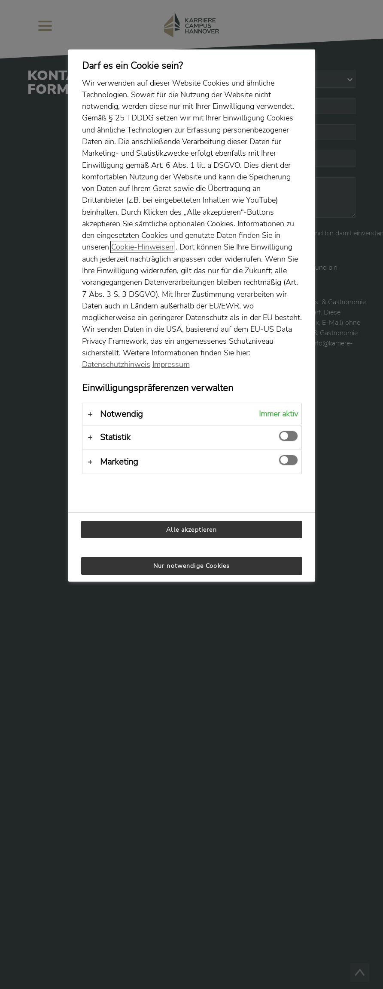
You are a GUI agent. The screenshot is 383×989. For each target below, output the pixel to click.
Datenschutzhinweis (116, 364)
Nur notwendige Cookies (191, 565)
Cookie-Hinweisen (142, 247)
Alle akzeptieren (191, 529)
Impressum (171, 364)
